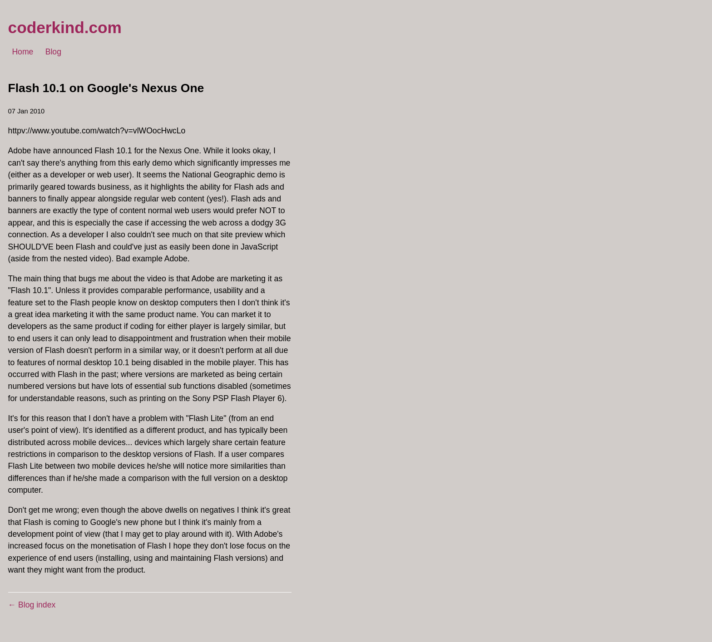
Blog (53, 52)
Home (22, 52)
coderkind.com (65, 27)
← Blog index (32, 604)
